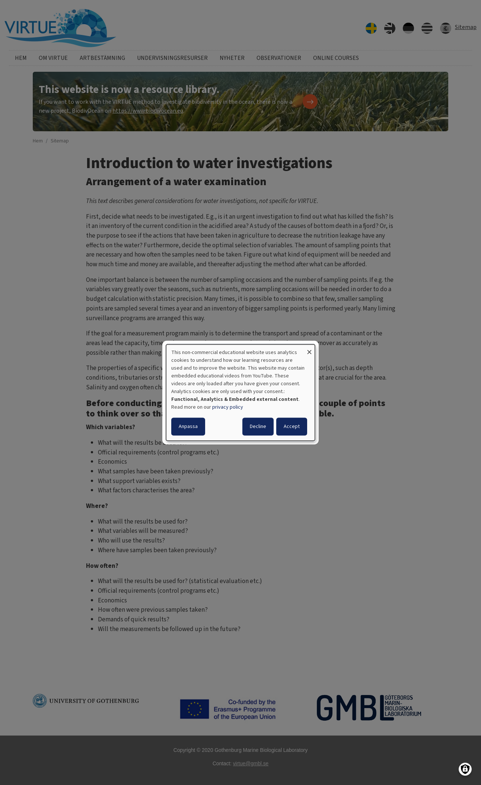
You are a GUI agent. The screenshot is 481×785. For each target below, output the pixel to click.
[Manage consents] (465, 769)
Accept (292, 426)
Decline (258, 426)
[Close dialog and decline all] (309, 349)
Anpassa (188, 426)
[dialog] (240, 392)
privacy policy (227, 407)
